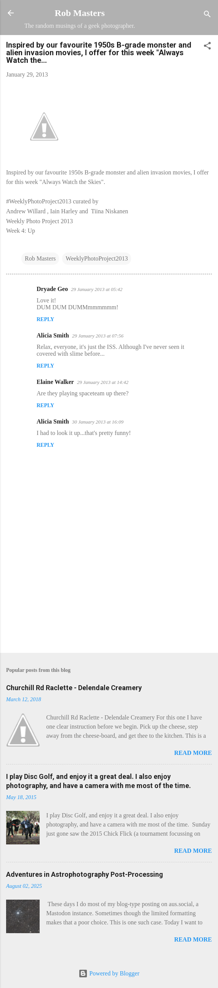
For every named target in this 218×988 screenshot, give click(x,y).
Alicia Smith (53, 335)
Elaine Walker (55, 382)
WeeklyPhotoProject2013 (97, 258)
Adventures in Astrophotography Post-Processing (84, 874)
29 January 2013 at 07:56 (97, 336)
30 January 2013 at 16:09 (97, 422)
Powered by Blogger (109, 973)
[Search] (207, 15)
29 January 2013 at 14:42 (102, 382)
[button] (207, 47)
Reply (45, 319)
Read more (193, 753)
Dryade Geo (52, 289)
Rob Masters (79, 13)
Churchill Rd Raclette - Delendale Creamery (74, 688)
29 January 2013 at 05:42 (96, 289)
